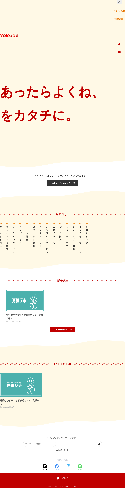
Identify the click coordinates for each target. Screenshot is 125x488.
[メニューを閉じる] (119, 2)
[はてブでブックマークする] (68, 467)
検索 (99, 444)
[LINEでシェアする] (80, 467)
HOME (62, 478)
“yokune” (62, 183)
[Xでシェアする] (45, 467)
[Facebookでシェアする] (56, 467)
